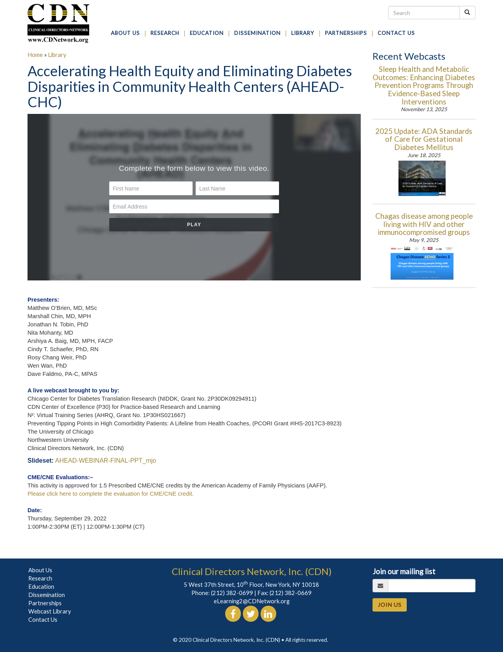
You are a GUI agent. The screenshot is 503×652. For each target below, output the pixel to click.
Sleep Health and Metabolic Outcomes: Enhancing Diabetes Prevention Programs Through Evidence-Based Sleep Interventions (424, 85)
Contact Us (42, 619)
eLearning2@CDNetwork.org (252, 601)
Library (57, 54)
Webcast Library (49, 611)
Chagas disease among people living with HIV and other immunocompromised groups (424, 224)
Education (41, 586)
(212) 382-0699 (232, 593)
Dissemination (46, 595)
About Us (40, 570)
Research (40, 578)
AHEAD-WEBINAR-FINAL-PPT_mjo (105, 460)
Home (35, 54)
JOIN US (390, 604)
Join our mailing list (404, 571)
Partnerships (45, 603)
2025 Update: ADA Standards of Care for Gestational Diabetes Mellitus (423, 139)
